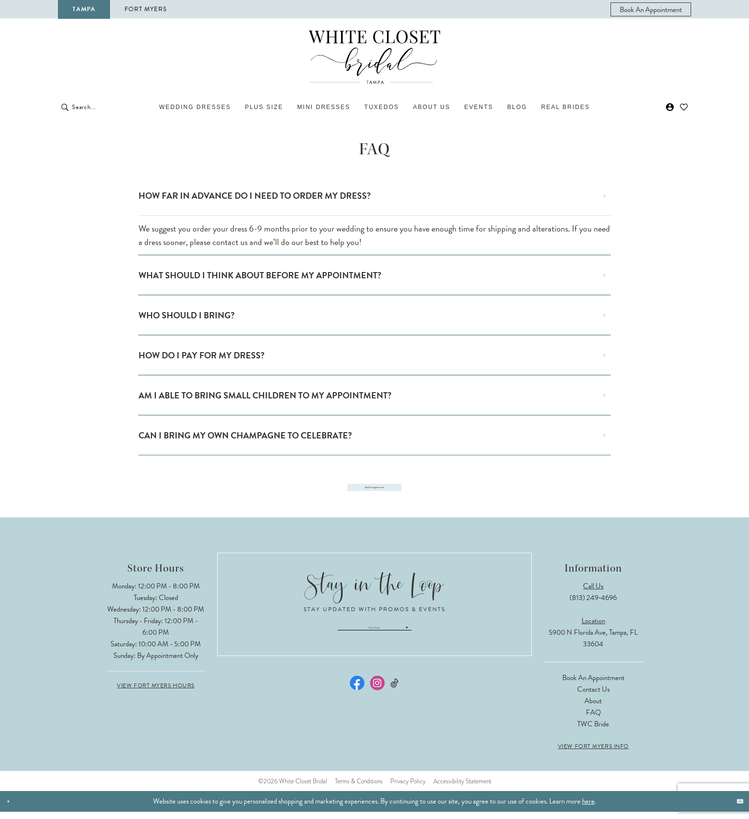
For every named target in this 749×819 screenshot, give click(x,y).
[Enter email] (374, 641)
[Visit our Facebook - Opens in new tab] (357, 702)
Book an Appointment (593, 685)
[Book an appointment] (650, 9)
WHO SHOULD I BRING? (187, 315)
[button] (670, 107)
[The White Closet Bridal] (374, 57)
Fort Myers (146, 9)
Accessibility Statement (462, 788)
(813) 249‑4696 (593, 605)
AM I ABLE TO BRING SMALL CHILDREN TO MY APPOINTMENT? (265, 395)
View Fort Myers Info (593, 753)
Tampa (84, 9)
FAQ (593, 719)
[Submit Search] (65, 107)
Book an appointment (374, 490)
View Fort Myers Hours (155, 692)
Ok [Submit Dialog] (733, 808)
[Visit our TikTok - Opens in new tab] (395, 702)
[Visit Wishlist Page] (684, 107)
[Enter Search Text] (114, 107)
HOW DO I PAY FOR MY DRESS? (201, 355)
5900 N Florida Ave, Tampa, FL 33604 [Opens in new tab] (593, 645)
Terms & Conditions (359, 788)
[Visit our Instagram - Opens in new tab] (377, 702)
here (588, 808)
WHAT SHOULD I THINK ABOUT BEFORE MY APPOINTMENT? (260, 275)
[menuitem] (650, 9)
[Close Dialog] (14, 808)
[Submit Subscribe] (473, 641)
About (593, 708)
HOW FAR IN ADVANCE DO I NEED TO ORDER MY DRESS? (255, 195)
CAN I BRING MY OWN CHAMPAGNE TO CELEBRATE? (245, 435)
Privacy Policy (408, 788)
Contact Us (593, 696)
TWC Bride (593, 731)
